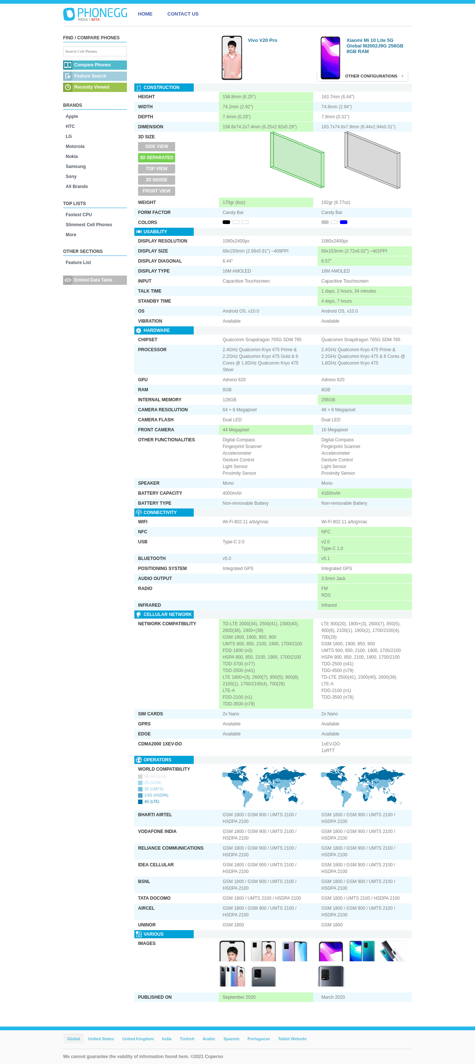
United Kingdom (138, 1039)
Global (73, 1039)
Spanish (231, 1039)
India (166, 1039)
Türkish (187, 1039)
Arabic (209, 1039)
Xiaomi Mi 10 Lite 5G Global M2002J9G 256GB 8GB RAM (375, 45)
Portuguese (259, 1039)
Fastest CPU (79, 214)
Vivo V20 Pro (262, 40)
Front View (156, 191)
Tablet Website (292, 1039)
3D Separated (157, 157)
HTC (70, 126)
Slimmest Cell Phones (89, 224)
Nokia (72, 156)
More (71, 234)
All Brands (77, 186)
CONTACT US (183, 14)
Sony (71, 176)
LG (69, 136)
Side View (156, 146)
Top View (156, 168)
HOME (145, 14)
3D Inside (157, 179)
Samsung (76, 166)
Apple (72, 116)
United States (101, 1039)
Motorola (75, 146)
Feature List (78, 262)
